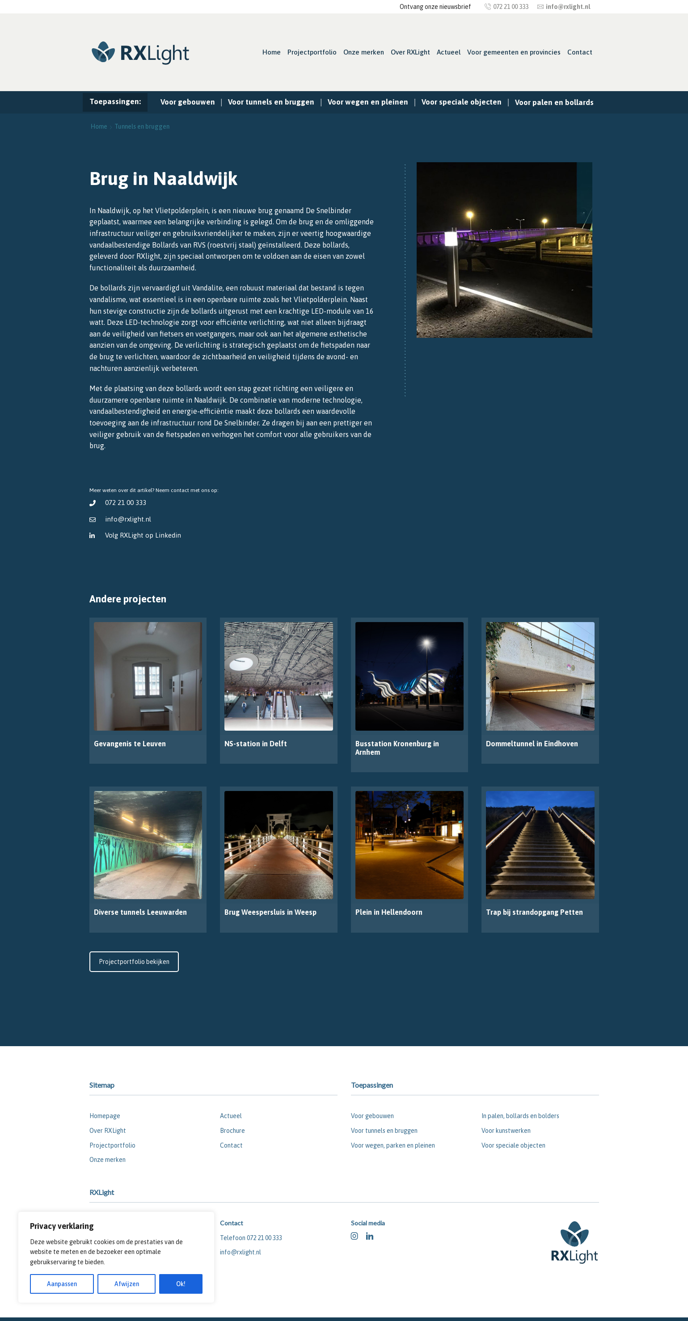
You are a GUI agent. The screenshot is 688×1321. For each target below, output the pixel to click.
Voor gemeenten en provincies (514, 52)
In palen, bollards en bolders (520, 1115)
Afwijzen (126, 1283)
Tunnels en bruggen (141, 126)
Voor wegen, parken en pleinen (393, 1145)
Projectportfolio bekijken (134, 961)
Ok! (181, 1283)
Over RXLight (410, 52)
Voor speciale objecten (462, 101)
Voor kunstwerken (506, 1130)
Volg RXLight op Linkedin (143, 535)
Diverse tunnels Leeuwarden (140, 912)
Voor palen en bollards (554, 102)
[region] (116, 1257)
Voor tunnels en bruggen (271, 101)
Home (271, 52)
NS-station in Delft (255, 744)
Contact (579, 52)
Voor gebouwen (187, 101)
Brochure (232, 1130)
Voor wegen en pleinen (368, 101)
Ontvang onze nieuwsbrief (435, 6)
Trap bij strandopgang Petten (534, 912)
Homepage (104, 1115)
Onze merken (363, 52)
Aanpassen (62, 1283)
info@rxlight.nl (128, 519)
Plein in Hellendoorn (388, 912)
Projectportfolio (312, 52)
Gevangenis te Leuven (130, 744)
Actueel (448, 52)
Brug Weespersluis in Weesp (270, 912)
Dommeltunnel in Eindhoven (532, 744)
